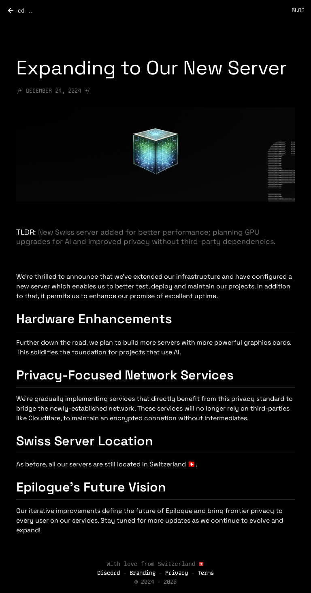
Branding (143, 574)
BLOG (298, 10)
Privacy (176, 574)
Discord (110, 574)
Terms (206, 574)
